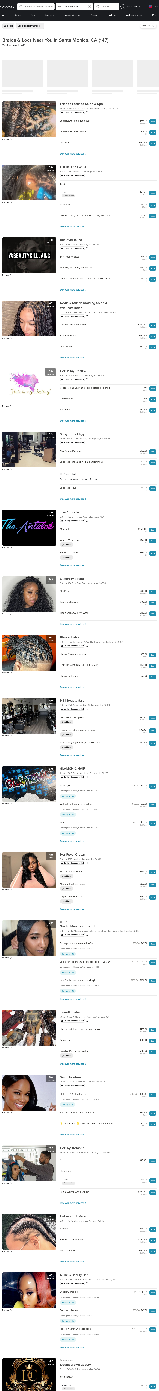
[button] (36, 6)
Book (153, 121)
